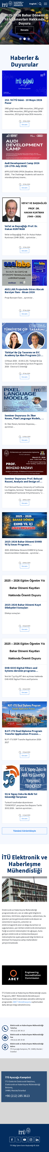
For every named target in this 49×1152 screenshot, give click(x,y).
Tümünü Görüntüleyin (24, 830)
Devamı (24, 25)
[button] (20, 39)
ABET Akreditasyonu (22, 1002)
